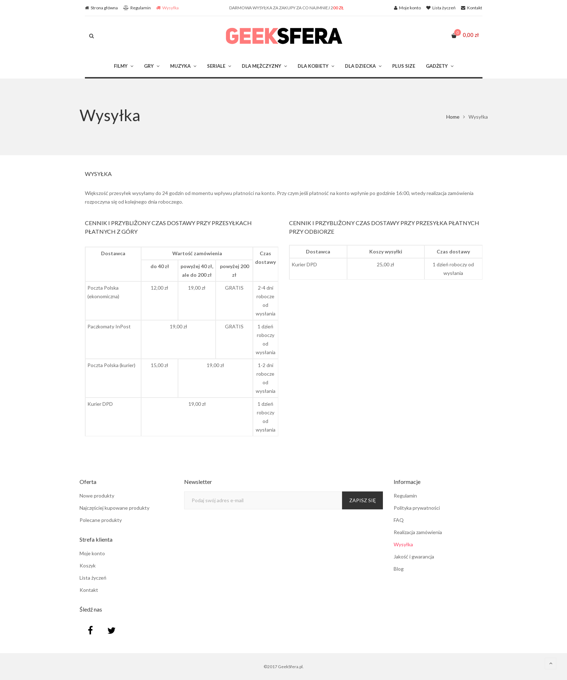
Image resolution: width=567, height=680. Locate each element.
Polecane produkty (101, 520)
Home (453, 117)
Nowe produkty (97, 496)
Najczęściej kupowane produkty (114, 508)
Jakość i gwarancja (414, 556)
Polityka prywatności (417, 508)
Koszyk (88, 565)
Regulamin (405, 496)
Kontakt (89, 590)
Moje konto (92, 553)
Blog (399, 569)
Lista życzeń (93, 578)
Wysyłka (403, 544)
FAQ (399, 520)
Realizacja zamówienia (418, 532)
